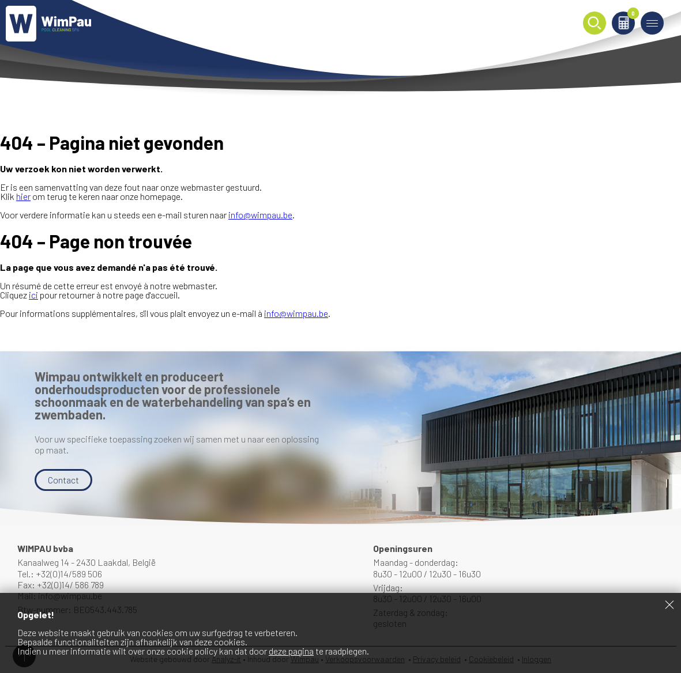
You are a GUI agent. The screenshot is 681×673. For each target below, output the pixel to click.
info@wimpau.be (260, 214)
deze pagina (291, 650)
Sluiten (669, 604)
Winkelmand (631, 15)
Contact (63, 479)
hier (23, 196)
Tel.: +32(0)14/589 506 (59, 573)
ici (33, 294)
